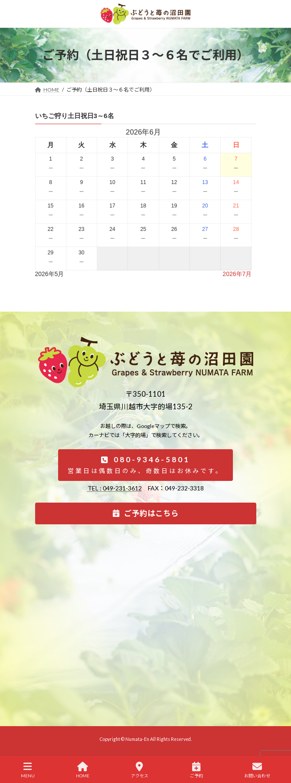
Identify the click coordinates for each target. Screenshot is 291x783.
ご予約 (196, 770)
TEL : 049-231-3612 (115, 488)
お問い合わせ (257, 770)
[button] (145, 465)
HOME (82, 770)
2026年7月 (237, 273)
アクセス (139, 770)
